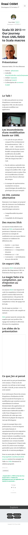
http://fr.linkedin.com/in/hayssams (16, 75)
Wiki (10, 461)
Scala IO (14, 80)
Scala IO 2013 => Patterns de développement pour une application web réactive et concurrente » (13, 479)
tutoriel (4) (10, 514)
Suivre (17, 22)
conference (5, 470)
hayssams (14, 78)
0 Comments (13, 492)
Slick (10, 229)
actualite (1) (10, 517)
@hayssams (15, 71)
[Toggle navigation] (25, 5)
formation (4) (17, 517)
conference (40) (17, 514)
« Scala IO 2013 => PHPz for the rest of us (13, 476)
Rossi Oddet (11, 22)
